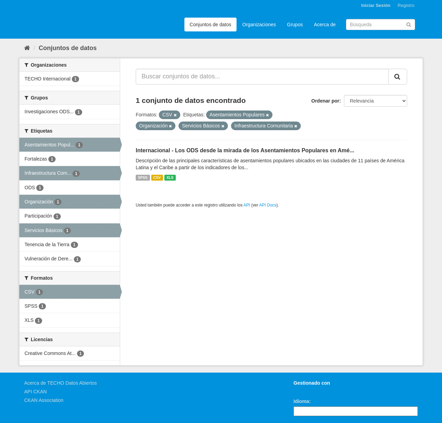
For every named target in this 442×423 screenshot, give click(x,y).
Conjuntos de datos (210, 24)
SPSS (142, 177)
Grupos (295, 24)
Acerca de (325, 24)
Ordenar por (325, 101)
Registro (406, 5)
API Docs (268, 205)
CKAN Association (44, 400)
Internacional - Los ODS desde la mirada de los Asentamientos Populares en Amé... (245, 150)
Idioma (301, 401)
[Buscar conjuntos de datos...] (262, 77)
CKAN (305, 390)
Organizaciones (259, 24)
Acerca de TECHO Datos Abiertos (60, 383)
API (246, 205)
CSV (157, 177)
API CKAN (35, 391)
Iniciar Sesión (376, 5)
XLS (169, 177)
